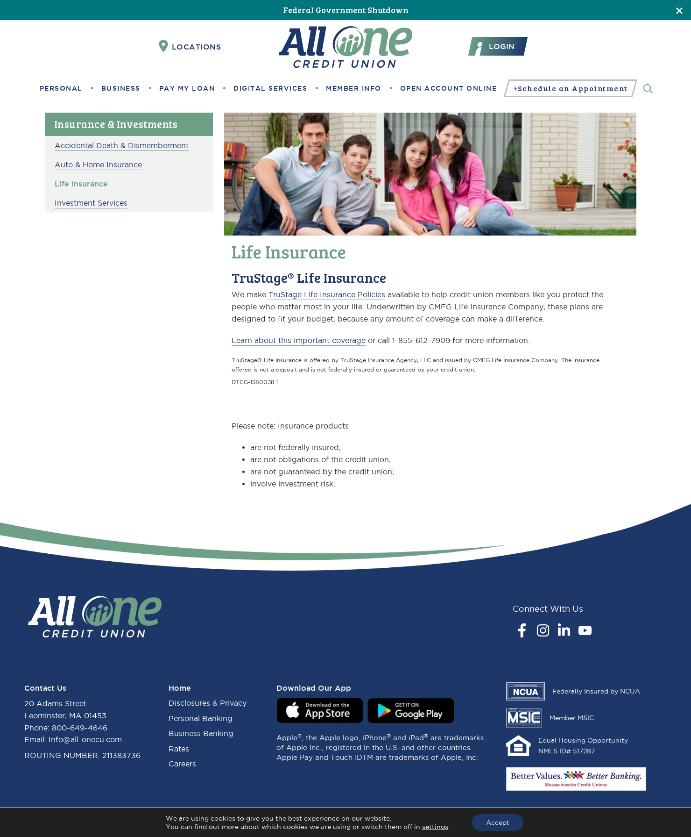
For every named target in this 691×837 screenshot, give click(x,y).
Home (180, 688)
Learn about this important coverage (299, 340)
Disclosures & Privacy (208, 703)
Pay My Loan (187, 88)
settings (435, 826)
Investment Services (91, 203)
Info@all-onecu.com (85, 739)
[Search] (648, 88)
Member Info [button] (353, 88)
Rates (179, 748)
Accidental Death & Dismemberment (122, 145)
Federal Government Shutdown (346, 9)
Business (121, 88)
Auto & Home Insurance (98, 164)
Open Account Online (448, 88)
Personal (61, 88)
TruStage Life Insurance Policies (326, 294)
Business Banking (201, 733)
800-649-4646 (79, 727)
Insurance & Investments (116, 124)
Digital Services (270, 88)
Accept (497, 822)
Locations (190, 46)
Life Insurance (81, 183)
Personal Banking (201, 718)
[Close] (679, 10)
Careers (182, 763)
